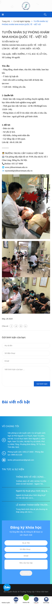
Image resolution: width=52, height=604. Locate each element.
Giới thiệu (46, 600)
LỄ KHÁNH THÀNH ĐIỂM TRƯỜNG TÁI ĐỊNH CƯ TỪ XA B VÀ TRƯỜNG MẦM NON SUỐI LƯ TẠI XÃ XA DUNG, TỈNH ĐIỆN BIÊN (32, 505)
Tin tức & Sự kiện (13, 469)
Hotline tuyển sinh (6, 600)
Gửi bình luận (42, 384)
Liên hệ (36, 600)
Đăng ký (26, 573)
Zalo (16, 600)
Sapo (32, 596)
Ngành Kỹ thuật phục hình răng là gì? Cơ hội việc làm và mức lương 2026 (32, 491)
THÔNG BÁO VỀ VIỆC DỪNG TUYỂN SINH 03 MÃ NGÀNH (30, 477)
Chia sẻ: (5, 326)
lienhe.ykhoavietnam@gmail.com (21, 460)
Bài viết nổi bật (16, 402)
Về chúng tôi (10, 426)
